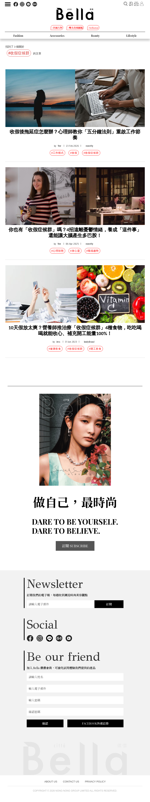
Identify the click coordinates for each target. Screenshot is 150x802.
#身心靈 (75, 250)
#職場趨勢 (92, 250)
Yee (59, 145)
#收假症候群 (91, 152)
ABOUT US (50, 781)
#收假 (73, 152)
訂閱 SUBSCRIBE (75, 546)
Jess (58, 341)
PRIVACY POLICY (95, 781)
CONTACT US (71, 781)
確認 (45, 723)
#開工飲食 (95, 348)
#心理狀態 (57, 250)
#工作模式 (57, 152)
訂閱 (109, 604)
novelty (89, 145)
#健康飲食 (55, 348)
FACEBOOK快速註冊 (95, 723)
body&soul (89, 341)
